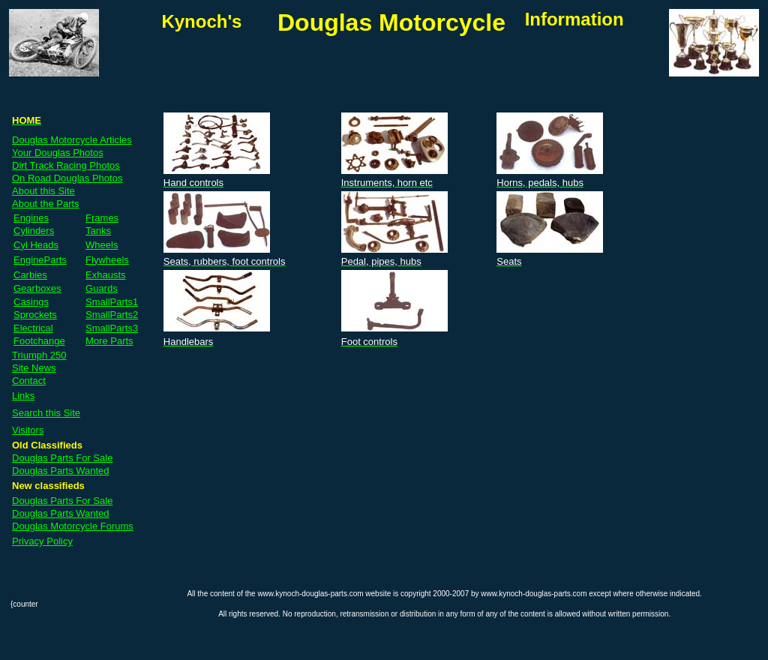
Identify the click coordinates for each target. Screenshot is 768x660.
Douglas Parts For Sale (62, 458)
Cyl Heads (36, 244)
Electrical (33, 328)
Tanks (98, 230)
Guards (102, 288)
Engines (31, 218)
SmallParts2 (112, 314)
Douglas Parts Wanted (61, 470)
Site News (34, 368)
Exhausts (105, 274)
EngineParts (40, 260)
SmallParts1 (112, 302)
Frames (102, 218)
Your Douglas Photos (58, 152)
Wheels (102, 244)
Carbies (30, 274)
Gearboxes (38, 288)
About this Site (43, 190)
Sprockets (35, 314)
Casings (31, 302)
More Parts (110, 340)
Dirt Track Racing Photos (66, 165)
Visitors (28, 430)
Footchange (39, 340)
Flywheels (107, 260)
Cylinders (34, 230)
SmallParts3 (112, 328)
